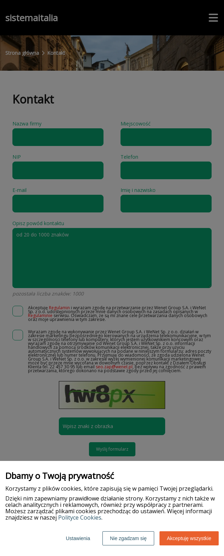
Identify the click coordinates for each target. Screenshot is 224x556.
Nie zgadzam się (128, 538)
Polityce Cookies (79, 517)
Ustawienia (78, 538)
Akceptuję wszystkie (189, 538)
